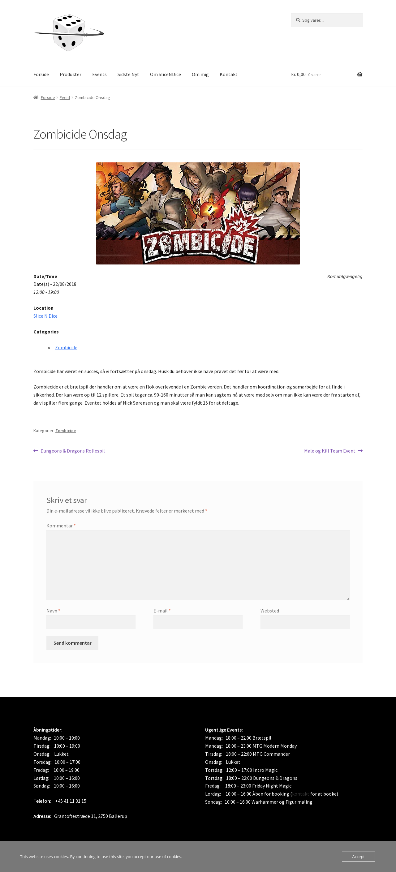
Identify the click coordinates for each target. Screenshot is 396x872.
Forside (41, 74)
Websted (269, 611)
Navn (53, 611)
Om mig (200, 74)
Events (99, 74)
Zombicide (66, 347)
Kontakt (229, 74)
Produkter (70, 74)
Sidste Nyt (128, 74)
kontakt (300, 794)
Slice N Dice (45, 316)
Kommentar (61, 525)
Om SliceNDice (165, 74)
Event (65, 97)
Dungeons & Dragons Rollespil (72, 451)
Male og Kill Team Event (329, 451)
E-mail (162, 611)
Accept (358, 856)
